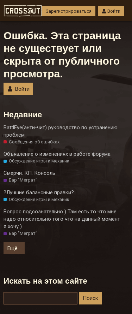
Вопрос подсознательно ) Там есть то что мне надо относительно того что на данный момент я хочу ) (62, 219)
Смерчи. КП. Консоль (29, 173)
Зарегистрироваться (69, 11)
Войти (111, 11)
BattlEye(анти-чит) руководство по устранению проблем (61, 131)
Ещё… (14, 248)
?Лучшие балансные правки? (39, 192)
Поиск (90, 298)
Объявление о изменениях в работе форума (57, 154)
